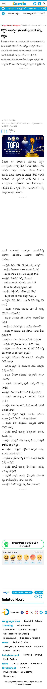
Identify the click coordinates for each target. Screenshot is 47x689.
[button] (40, 596)
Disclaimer (8, 676)
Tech (14, 663)
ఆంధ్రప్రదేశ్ (21, 8)
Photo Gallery (10, 659)
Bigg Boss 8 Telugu (29, 638)
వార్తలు (11, 8)
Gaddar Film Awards (22, 592)
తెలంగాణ (32, 8)
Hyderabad (41, 592)
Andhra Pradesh (21, 642)
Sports (24, 663)
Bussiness (35, 663)
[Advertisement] (23, 93)
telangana (17, 25)
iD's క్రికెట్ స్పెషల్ (9, 638)
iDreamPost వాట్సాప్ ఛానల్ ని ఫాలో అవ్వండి (25, 544)
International (24, 646)
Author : (9, 120)
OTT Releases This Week (15, 634)
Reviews (38, 655)
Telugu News (6, 25)
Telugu (38, 621)
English (27, 621)
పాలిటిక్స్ (42, 8)
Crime (6, 651)
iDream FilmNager (28, 629)
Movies (26, 655)
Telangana (8, 646)
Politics (16, 651)
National (38, 646)
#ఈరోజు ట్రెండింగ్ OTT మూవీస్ (34, 13)
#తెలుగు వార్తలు (14, 13)
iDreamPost (9, 629)
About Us (24, 668)
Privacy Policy (10, 672)
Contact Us (26, 672)
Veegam (28, 684)
